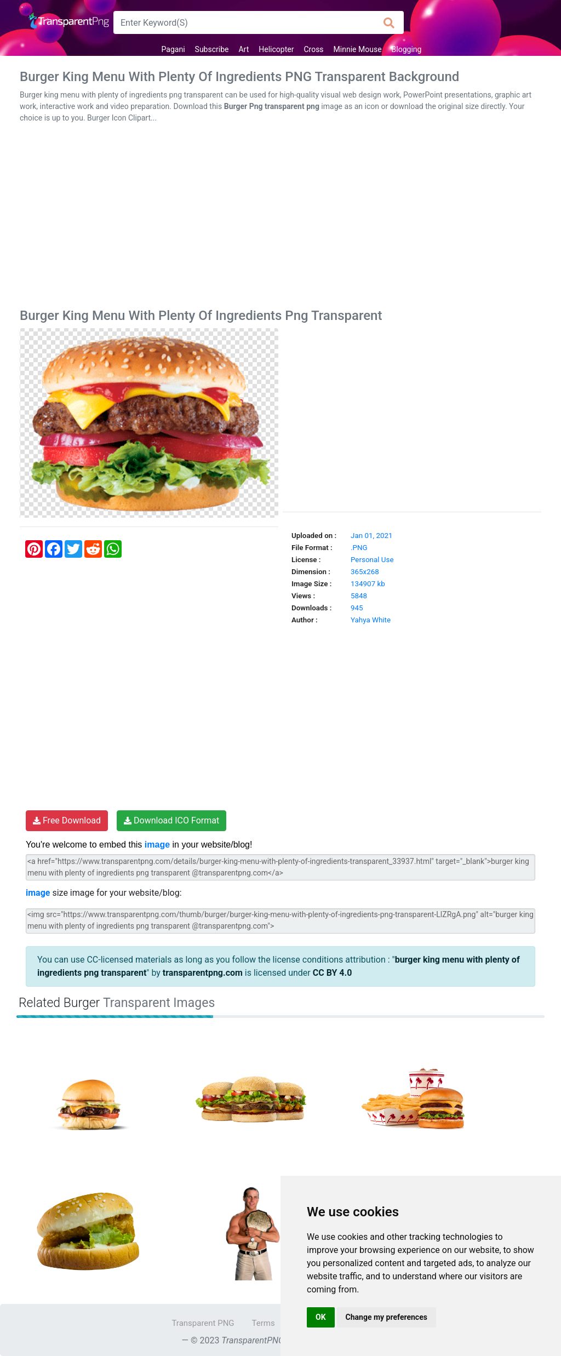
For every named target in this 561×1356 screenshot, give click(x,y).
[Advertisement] (280, 218)
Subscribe (212, 49)
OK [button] (321, 1317)
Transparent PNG (202, 1323)
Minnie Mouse (358, 49)
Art (243, 49)
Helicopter (276, 49)
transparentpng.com (203, 973)
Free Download (67, 820)
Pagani (173, 49)
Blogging (407, 49)
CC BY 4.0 (332, 973)
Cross (313, 49)
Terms (263, 1323)
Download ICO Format (171, 820)
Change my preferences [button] (386, 1317)
